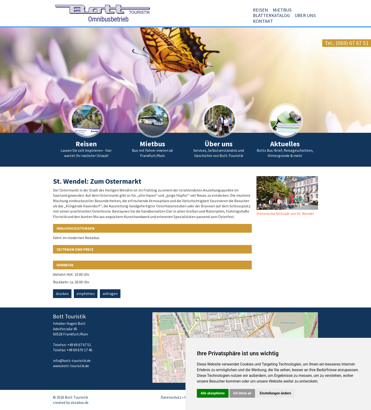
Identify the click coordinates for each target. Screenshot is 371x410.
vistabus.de (79, 402)
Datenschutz (171, 397)
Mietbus (214, 21)
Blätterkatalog (246, 21)
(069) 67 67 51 (352, 43)
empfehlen (86, 293)
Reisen (192, 21)
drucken (62, 293)
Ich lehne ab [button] (242, 393)
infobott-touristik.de (72, 360)
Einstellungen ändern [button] (275, 393)
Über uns (280, 21)
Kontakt (306, 21)
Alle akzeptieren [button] (213, 393)
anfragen (110, 293)
